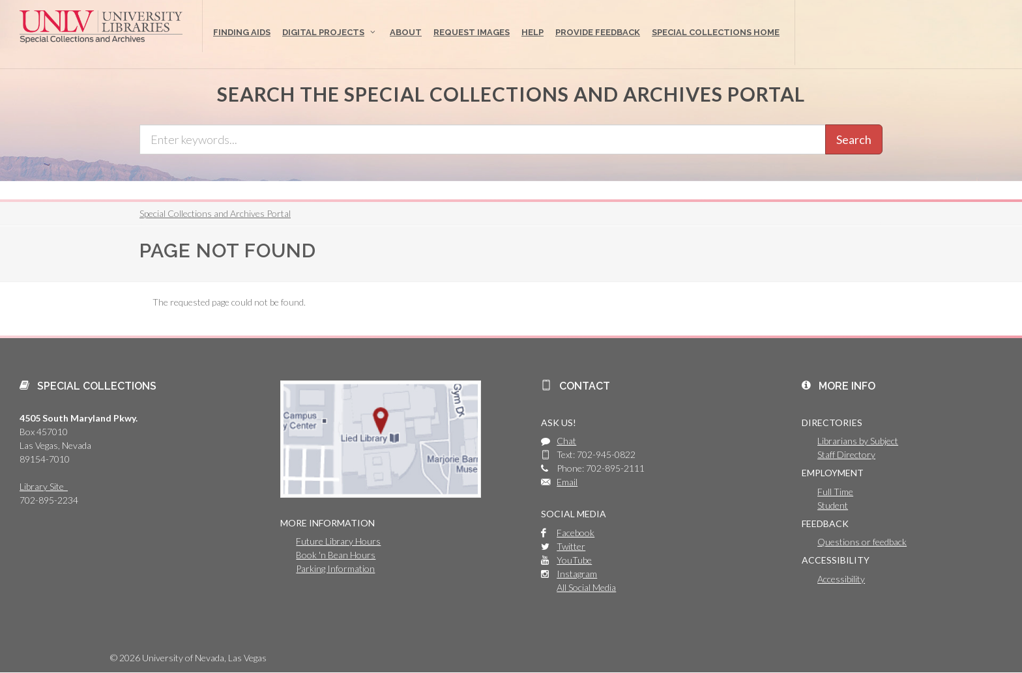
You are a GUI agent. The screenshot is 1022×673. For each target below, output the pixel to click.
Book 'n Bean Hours (335, 554)
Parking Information (335, 568)
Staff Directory (846, 454)
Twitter (571, 546)
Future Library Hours (338, 541)
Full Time (835, 491)
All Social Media (586, 587)
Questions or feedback (862, 541)
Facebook (575, 532)
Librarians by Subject (857, 440)
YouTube (574, 560)
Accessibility (841, 578)
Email (567, 481)
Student (832, 505)
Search (853, 139)
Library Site (44, 486)
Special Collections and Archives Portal (215, 213)
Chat (566, 440)
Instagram (577, 573)
